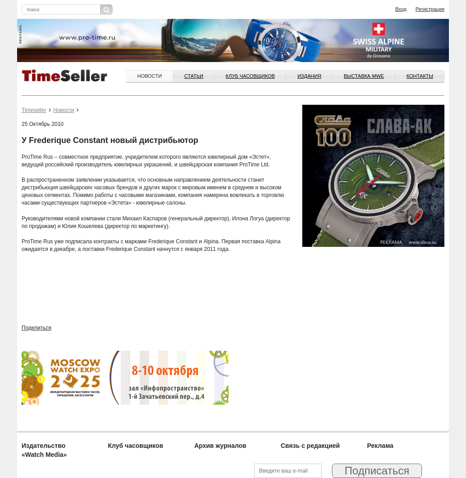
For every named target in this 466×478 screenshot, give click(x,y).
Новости (149, 76)
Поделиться (36, 328)
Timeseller (34, 110)
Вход (401, 9)
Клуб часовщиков (250, 76)
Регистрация (430, 9)
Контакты (420, 76)
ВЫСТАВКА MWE (364, 76)
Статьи (193, 76)
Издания (309, 76)
